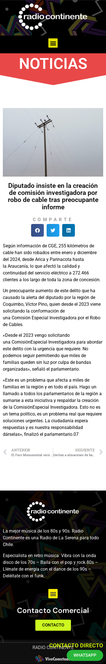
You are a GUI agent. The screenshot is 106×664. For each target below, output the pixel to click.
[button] (53, 43)
